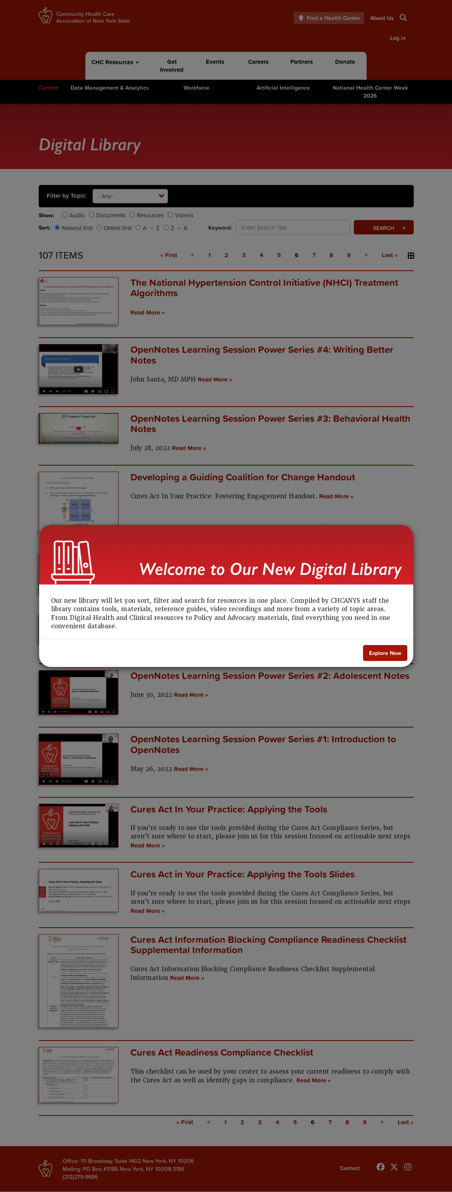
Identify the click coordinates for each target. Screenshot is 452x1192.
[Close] (385, 653)
